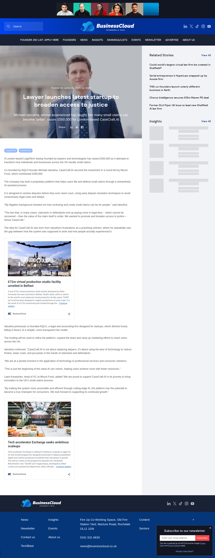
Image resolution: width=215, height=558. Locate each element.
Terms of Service (174, 546)
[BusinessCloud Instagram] (203, 26)
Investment (25, 150)
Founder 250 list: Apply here (39, 40)
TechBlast (27, 545)
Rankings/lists (117, 40)
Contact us (28, 537)
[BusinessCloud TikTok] (197, 26)
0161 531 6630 (90, 537)
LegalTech (11, 150)
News (84, 40)
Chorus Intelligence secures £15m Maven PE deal (179, 97)
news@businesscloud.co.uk (98, 546)
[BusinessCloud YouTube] (209, 26)
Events (136, 40)
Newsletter (153, 40)
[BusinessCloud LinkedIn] (185, 26)
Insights (97, 40)
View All (206, 55)
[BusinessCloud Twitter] (191, 26)
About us (189, 40)
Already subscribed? (185, 551)
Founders (69, 40)
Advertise (171, 40)
